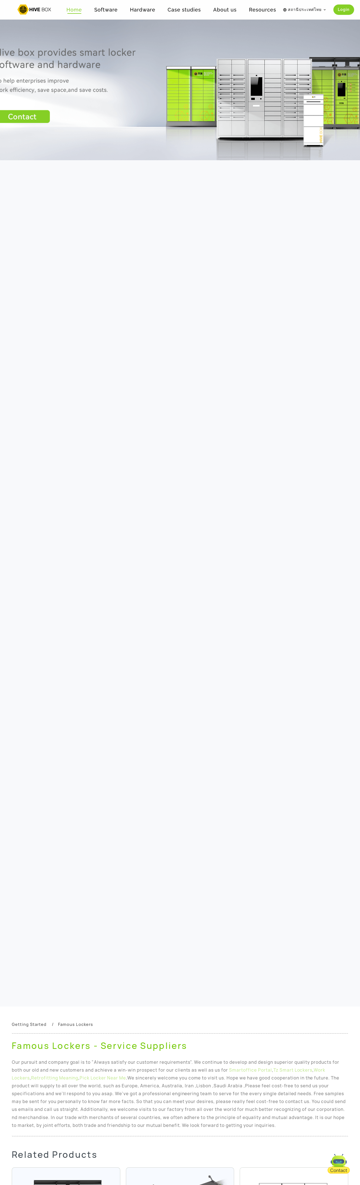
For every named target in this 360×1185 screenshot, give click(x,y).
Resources (262, 10)
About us (225, 10)
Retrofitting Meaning (55, 1078)
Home (74, 10)
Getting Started (29, 1024)
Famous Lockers (75, 1024)
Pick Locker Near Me (103, 1078)
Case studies (184, 10)
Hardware (142, 10)
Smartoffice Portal (250, 1070)
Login (344, 9)
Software (105, 10)
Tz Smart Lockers (293, 1070)
